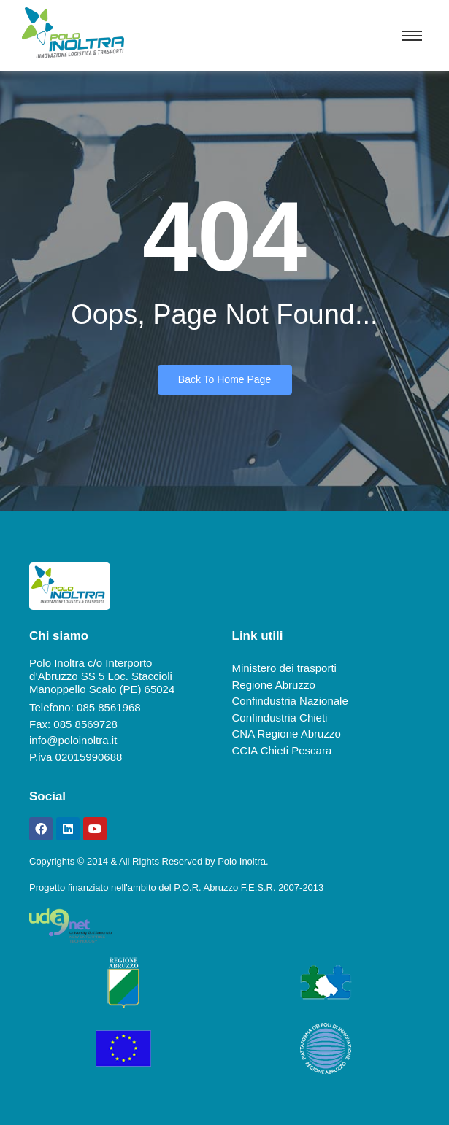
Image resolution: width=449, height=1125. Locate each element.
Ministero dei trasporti (284, 668)
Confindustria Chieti (280, 717)
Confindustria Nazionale (290, 701)
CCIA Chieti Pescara (282, 750)
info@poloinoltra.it (73, 740)
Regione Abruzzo (273, 685)
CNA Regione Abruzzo (286, 733)
